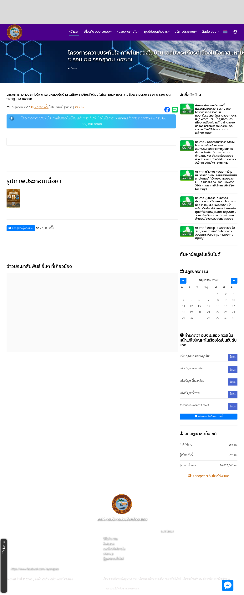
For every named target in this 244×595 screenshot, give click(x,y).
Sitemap (108, 553)
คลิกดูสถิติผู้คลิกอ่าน (20, 228)
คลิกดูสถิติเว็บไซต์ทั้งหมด (208, 475)
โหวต (233, 357)
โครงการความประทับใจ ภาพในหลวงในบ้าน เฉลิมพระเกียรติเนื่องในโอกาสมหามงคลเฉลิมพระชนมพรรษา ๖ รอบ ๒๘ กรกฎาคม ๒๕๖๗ (87, 121)
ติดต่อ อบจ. (210, 31)
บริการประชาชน (186, 31)
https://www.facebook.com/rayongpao (34, 568)
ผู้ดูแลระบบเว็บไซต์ (113, 558)
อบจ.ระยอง (166, 531)
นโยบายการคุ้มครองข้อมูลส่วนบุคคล (120, 579)
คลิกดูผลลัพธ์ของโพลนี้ (209, 416)
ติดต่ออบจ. (108, 543)
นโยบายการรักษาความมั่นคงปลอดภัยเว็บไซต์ (160, 579)
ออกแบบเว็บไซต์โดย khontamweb (122, 589)
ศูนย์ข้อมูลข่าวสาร (157, 31)
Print (80, 107)
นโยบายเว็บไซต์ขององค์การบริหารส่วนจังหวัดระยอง (207, 579)
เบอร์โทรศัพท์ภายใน (114, 548)
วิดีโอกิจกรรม (110, 538)
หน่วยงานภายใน (128, 31)
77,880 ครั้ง (39, 107)
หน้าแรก (74, 31)
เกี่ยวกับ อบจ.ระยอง (98, 31)
